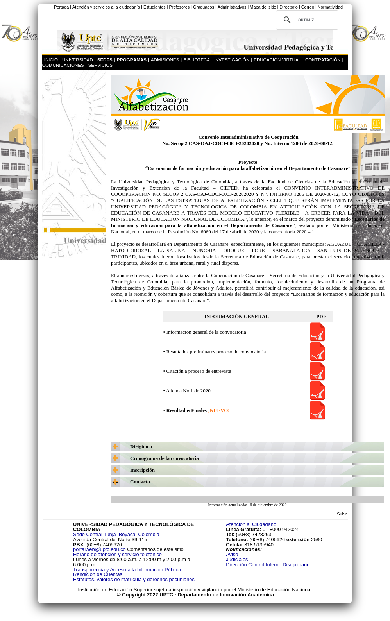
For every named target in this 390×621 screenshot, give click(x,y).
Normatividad (330, 7)
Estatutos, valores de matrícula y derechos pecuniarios (134, 579)
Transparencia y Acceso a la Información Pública (127, 570)
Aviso (232, 554)
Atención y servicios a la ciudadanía (106, 7)
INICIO (51, 59)
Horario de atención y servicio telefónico (117, 554)
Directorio (288, 7)
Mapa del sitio (263, 7)
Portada (61, 7)
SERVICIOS (100, 65)
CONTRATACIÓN (322, 59)
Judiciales (237, 559)
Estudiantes (154, 7)
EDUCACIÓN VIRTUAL (277, 59)
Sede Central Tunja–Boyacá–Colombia (116, 534)
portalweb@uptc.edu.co (100, 549)
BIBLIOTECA (196, 59)
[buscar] (306, 20)
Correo (307, 7)
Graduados (203, 7)
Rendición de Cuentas (97, 574)
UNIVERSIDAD (77, 59)
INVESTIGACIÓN (231, 59)
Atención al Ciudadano (251, 524)
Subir (342, 514)
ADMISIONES (165, 59)
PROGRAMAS (132, 59)
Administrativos (232, 7)
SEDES (105, 59)
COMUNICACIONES (63, 65)
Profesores (179, 7)
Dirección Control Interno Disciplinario (267, 564)
